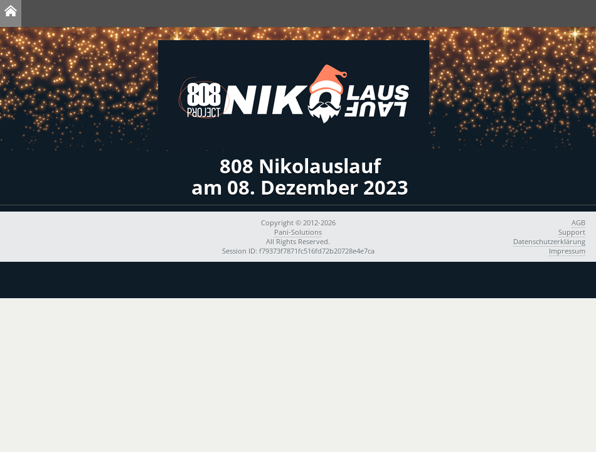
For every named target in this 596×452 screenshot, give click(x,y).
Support (571, 232)
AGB (578, 222)
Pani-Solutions (298, 232)
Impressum (567, 251)
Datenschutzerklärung (549, 241)
